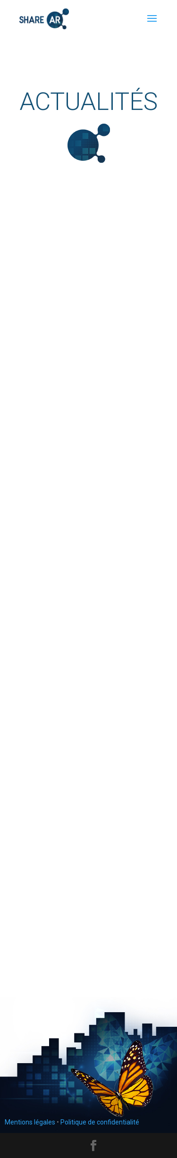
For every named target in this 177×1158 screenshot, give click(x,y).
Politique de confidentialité (99, 1122)
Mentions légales (30, 1122)
